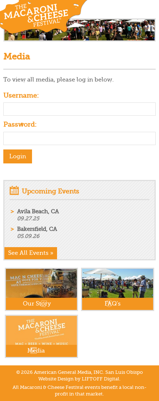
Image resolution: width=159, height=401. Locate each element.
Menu (150, 9)
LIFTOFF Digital (100, 379)
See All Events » (30, 253)
